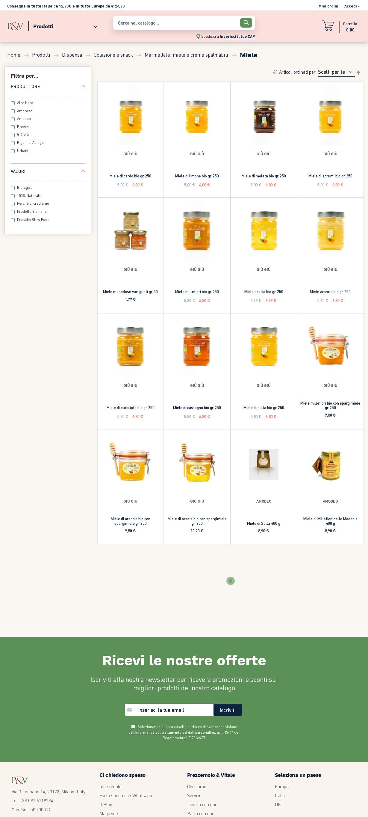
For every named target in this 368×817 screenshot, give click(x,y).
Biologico (25, 187)
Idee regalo (110, 786)
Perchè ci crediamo (33, 203)
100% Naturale (29, 195)
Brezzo (23, 126)
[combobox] (184, 23)
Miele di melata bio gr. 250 (264, 176)
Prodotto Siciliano (32, 211)
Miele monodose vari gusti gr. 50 (130, 291)
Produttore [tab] (25, 86)
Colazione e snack (114, 54)
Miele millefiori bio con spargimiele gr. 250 (330, 405)
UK (278, 804)
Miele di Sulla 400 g (263, 523)
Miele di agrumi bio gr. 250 (330, 176)
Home (14, 54)
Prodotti (42, 54)
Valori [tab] (18, 171)
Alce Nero (25, 102)
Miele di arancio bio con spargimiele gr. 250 (130, 520)
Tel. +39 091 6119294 (32, 801)
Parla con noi (200, 813)
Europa (282, 786)
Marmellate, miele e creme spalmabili (187, 54)
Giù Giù (23, 134)
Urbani (22, 150)
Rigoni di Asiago (30, 142)
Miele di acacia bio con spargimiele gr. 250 (197, 520)
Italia (280, 795)
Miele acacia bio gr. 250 (263, 291)
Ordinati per (304, 72)
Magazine (108, 813)
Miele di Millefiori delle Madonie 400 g (330, 520)
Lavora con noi (201, 804)
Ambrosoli (25, 110)
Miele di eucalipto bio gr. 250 (131, 407)
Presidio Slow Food (33, 219)
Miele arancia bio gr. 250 (330, 291)
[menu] (57, 25)
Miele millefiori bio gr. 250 (197, 291)
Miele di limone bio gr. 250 (197, 176)
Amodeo (24, 118)
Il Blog (105, 804)
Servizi (193, 795)
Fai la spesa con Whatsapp (125, 795)
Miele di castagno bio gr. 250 (197, 407)
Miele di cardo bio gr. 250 (130, 176)
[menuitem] (62, 25)
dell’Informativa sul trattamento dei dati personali (169, 732)
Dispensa (72, 54)
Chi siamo (196, 786)
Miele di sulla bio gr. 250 (263, 407)
